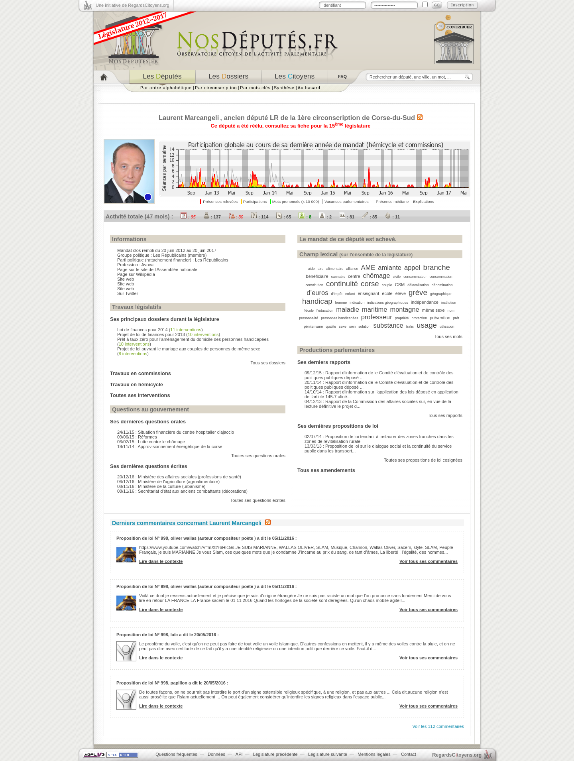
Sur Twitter (127, 293)
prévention (440, 317)
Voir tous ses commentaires (428, 561)
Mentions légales (374, 754)
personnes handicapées (339, 318)
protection (419, 318)
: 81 (346, 216)
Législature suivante (327, 754)
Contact (408, 754)
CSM (400, 284)
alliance (352, 269)
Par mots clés (255, 87)
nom (451, 311)
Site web (125, 279)
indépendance (424, 302)
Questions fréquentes (176, 754)
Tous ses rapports (445, 415)
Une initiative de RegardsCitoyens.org (132, 5)
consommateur (415, 277)
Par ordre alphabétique (166, 87)
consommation (440, 277)
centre (354, 276)
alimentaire (334, 269)
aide (311, 269)
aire (321, 269)
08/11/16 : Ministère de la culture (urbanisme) (161, 486)
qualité (331, 326)
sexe (342, 326)
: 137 (212, 216)
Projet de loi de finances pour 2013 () (168, 334)
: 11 (392, 216)
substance (388, 325)
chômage (376, 275)
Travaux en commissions (140, 373)
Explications (423, 201)
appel (412, 267)
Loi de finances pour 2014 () (160, 329)
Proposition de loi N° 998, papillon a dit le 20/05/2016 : (172, 682)
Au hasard (309, 87)
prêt (456, 318)
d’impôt (336, 294)
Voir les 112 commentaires (438, 726)
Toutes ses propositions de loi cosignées (423, 460)
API (239, 754)
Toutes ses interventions (140, 395)
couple (387, 285)
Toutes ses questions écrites (257, 500)
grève (418, 292)
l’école (309, 311)
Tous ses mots (448, 336)
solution (364, 326)
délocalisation (418, 285)
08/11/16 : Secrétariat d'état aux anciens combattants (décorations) (182, 491)
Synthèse (284, 87)
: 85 (369, 216)
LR (274, 117)
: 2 (325, 216)
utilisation (447, 326)
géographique (441, 294)
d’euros (317, 292)
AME (368, 267)
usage (427, 325)
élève (400, 293)
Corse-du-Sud (393, 117)
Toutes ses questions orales (258, 455)
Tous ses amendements (326, 470)
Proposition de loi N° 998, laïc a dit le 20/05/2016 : (167, 634)
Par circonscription (216, 87)
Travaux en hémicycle (136, 384)
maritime (374, 309)
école (387, 293)
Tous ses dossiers (268, 362)
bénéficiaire (317, 276)
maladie (347, 309)
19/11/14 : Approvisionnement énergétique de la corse (169, 446)
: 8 (305, 216)
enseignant (368, 293)
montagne (404, 309)
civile (397, 277)
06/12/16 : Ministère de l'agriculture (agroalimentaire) (168, 481)
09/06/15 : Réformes (137, 437)
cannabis (338, 277)
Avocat (148, 264)
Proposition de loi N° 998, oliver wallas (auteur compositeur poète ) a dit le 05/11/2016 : (206, 538)
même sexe (433, 310)
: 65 (283, 216)
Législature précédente (275, 754)
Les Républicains (170, 255)
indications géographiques (387, 303)
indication (357, 303)
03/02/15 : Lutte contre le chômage (151, 441)
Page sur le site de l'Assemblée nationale (157, 269)
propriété (402, 318)
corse (370, 283)
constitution (314, 285)
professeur (376, 317)
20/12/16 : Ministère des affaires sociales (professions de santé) (179, 476)
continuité (342, 283)
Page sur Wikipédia (136, 274)
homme (341, 303)
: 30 (235, 216)
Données (216, 754)
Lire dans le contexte (161, 561)
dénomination (442, 285)
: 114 (259, 216)
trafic (410, 326)
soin (352, 326)
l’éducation (324, 311)
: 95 (188, 216)
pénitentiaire (313, 326)
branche (436, 267)
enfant (350, 294)
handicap (317, 301)
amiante (389, 267)
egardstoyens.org (457, 755)
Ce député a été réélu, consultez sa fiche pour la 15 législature (291, 126)
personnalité (308, 318)
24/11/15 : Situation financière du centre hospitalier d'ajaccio (175, 432)
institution (448, 303)
